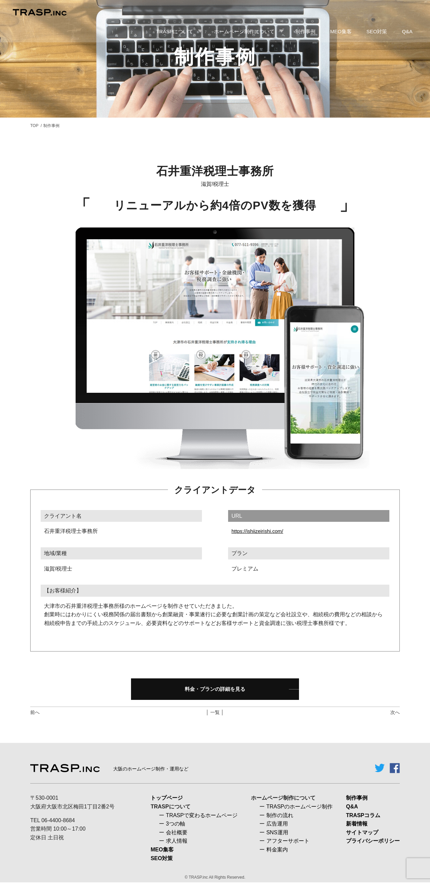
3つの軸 (175, 824)
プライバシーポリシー (373, 841)
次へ (395, 713)
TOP (34, 125)
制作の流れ (279, 815)
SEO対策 (161, 858)
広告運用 (277, 824)
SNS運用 (277, 833)
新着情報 (357, 824)
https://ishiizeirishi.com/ (259, 531)
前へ (35, 713)
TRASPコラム (363, 815)
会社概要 (176, 833)
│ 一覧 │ (215, 713)
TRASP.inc (198, 878)
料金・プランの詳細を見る (215, 689)
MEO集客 (161, 850)
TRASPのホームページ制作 (299, 807)
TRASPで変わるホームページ (202, 815)
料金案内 (277, 850)
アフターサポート (287, 841)
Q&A (352, 807)
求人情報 (176, 841)
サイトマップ (362, 833)
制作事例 (357, 798)
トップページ (166, 798)
